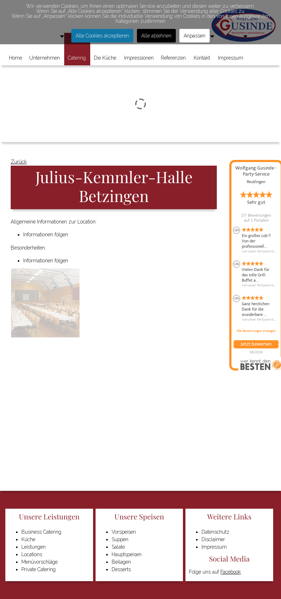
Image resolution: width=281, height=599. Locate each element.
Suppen (120, 539)
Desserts (121, 569)
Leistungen (33, 547)
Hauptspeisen (127, 554)
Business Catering (41, 532)
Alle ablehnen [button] (156, 36)
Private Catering (38, 569)
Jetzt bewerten (256, 344)
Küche (28, 539)
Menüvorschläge (39, 562)
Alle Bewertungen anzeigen (256, 331)
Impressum (214, 547)
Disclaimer (213, 539)
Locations (31, 554)
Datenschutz (215, 532)
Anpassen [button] (194, 36)
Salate (118, 547)
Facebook (230, 572)
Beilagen (121, 562)
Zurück (19, 162)
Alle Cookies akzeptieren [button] (102, 36)
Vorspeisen (124, 532)
